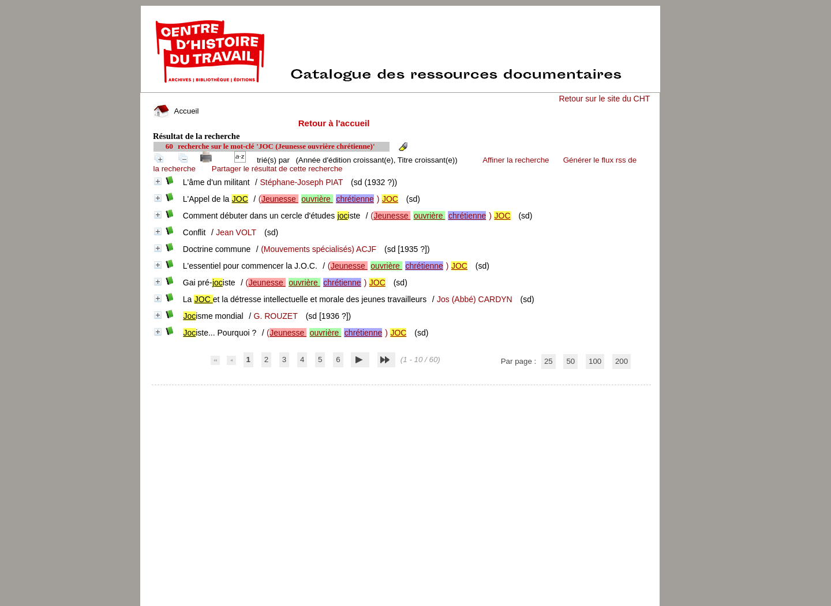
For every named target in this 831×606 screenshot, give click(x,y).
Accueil (176, 111)
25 (548, 361)
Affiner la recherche (515, 160)
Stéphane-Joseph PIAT (301, 182)
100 (595, 361)
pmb (401, 392)
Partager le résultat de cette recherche (277, 168)
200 (621, 361)
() (328, 199)
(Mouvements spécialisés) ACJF (318, 249)
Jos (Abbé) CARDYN (474, 299)
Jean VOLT (236, 232)
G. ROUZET (276, 316)
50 (570, 361)
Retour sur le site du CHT (604, 98)
